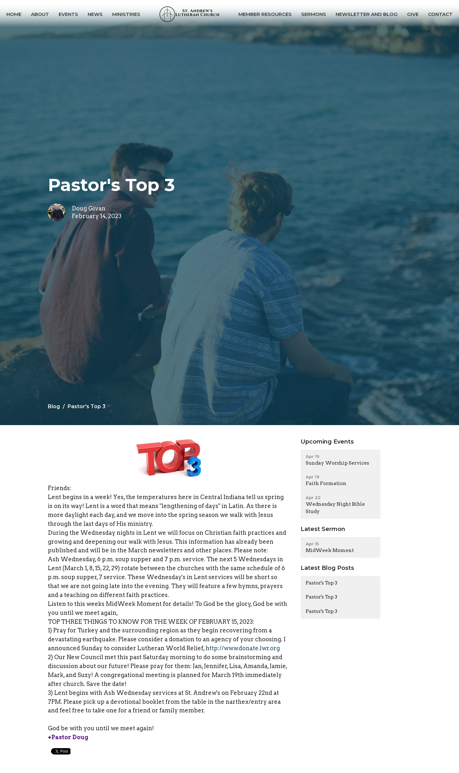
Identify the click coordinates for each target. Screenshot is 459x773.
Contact (440, 14)
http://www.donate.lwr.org (243, 648)
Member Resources (265, 14)
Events (68, 14)
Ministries (126, 14)
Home (13, 14)
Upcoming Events (327, 441)
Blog (54, 406)
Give (413, 14)
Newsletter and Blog (366, 14)
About (40, 14)
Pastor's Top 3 (321, 583)
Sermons (313, 14)
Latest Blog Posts (327, 567)
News (95, 14)
